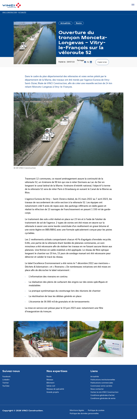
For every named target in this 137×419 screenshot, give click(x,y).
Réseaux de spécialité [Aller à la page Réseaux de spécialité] (55, 389)
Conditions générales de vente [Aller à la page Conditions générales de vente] (102, 398)
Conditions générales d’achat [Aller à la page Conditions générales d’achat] (102, 395)
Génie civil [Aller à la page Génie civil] (51, 386)
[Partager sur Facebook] (85, 63)
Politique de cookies (96, 410)
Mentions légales (77, 410)
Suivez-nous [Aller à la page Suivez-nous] (11, 371)
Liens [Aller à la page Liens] (94, 371)
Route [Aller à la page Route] (49, 377)
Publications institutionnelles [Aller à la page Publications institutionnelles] (102, 380)
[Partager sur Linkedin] (91, 63)
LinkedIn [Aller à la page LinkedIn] (5, 380)
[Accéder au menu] (132, 5)
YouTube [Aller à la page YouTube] (5, 386)
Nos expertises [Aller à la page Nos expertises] (57, 371)
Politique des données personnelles (84, 414)
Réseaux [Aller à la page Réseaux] (50, 380)
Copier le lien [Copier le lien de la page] (102, 62)
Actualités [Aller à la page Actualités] (94, 377)
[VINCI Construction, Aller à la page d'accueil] (11, 5)
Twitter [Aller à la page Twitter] (5, 383)
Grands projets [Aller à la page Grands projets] (53, 392)
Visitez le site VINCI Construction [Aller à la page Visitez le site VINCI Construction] (104, 392)
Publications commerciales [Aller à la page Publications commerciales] (101, 383)
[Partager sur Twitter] (88, 63)
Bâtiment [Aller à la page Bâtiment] (50, 383)
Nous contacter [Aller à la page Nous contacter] (97, 389)
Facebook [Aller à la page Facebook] (6, 377)
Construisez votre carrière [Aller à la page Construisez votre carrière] (101, 386)
